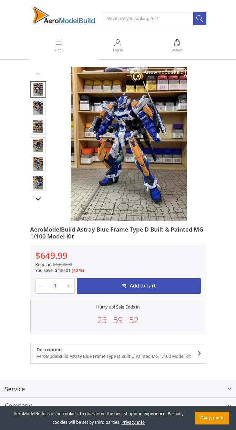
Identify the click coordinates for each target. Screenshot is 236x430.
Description (116, 353)
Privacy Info (133, 422)
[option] (129, 144)
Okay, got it (212, 418)
